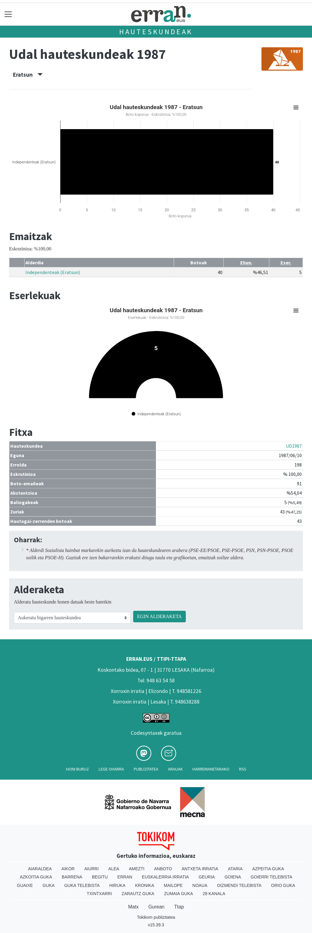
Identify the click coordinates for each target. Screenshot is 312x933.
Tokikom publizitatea (156, 917)
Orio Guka (283, 885)
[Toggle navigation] (8, 14)
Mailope (173, 885)
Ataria (235, 868)
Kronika (144, 885)
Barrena (72, 876)
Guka (49, 885)
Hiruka (117, 885)
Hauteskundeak (156, 31)
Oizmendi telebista (239, 885)
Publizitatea (146, 769)
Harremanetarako (210, 769)
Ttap (179, 906)
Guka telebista (82, 885)
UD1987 (294, 446)
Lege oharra (111, 769)
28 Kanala (214, 893)
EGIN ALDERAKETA (159, 616)
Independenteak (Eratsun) (52, 272)
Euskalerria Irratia (165, 876)
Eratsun (28, 74)
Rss (242, 769)
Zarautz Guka (138, 893)
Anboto (163, 868)
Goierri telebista (271, 876)
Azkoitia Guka (36, 876)
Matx (133, 906)
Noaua (200, 885)
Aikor (68, 868)
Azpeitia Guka (268, 868)
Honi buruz (77, 769)
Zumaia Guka (178, 893)
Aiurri (91, 868)
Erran (124, 876)
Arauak (175, 769)
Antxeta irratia (200, 868)
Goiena (233, 876)
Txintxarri (99, 893)
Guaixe (25, 885)
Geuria (207, 876)
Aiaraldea (40, 868)
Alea (113, 868)
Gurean (156, 906)
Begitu (100, 876)
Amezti (136, 868)
